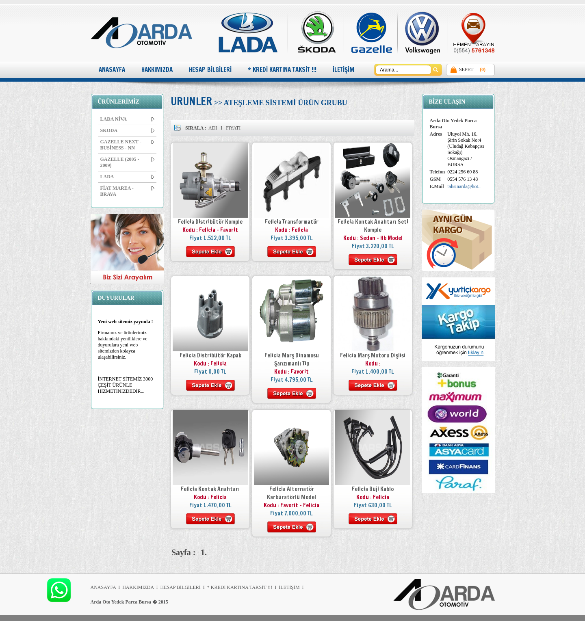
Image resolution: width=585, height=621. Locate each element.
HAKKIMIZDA (157, 69)
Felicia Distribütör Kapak (210, 355)
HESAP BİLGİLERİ (210, 69)
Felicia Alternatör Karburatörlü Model (291, 493)
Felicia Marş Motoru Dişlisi (372, 355)
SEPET (466, 69)
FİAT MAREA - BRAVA (127, 191)
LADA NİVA (127, 119)
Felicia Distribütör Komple (210, 222)
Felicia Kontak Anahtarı (210, 489)
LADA (127, 177)
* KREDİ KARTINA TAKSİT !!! (282, 69)
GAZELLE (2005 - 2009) (127, 162)
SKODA (127, 130)
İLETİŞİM (343, 69)
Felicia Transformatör (291, 222)
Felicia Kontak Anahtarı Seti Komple (373, 226)
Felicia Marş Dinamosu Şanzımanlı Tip (291, 359)
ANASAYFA (112, 69)
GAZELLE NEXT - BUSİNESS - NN (127, 145)
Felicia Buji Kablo (373, 489)
